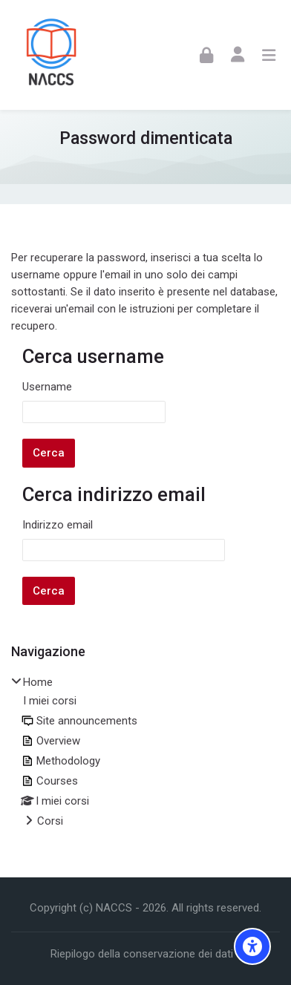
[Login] (206, 54)
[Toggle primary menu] (269, 55)
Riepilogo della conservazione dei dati (141, 954)
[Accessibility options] (252, 946)
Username (47, 386)
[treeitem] (145, 753)
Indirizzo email (57, 524)
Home (38, 682)
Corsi (50, 821)
